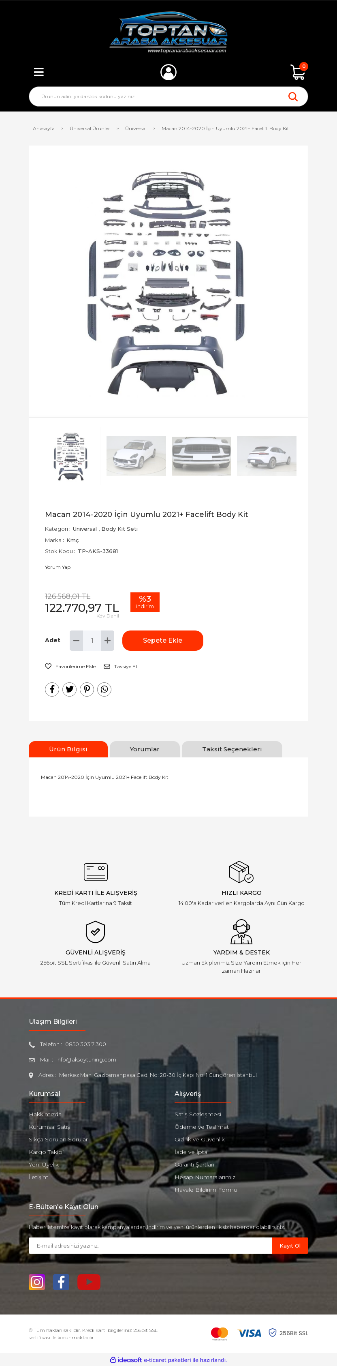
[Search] (168, 96)
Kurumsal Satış (49, 1126)
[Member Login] (168, 72)
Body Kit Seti (119, 528)
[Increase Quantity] (107, 640)
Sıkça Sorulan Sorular (58, 1139)
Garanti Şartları (194, 1164)
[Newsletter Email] (150, 1245)
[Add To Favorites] (70, 666)
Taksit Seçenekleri (232, 749)
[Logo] (168, 32)
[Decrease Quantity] (76, 640)
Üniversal (85, 528)
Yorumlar (145, 749)
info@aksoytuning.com (86, 1059)
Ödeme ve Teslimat (202, 1126)
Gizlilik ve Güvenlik (200, 1139)
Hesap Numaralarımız (205, 1177)
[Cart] (298, 72)
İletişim (39, 1177)
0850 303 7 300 (85, 1044)
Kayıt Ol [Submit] (290, 1245)
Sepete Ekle (162, 640)
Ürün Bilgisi (68, 749)
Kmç (72, 540)
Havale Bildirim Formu (206, 1189)
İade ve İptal (192, 1152)
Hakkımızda (45, 1114)
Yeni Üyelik (44, 1164)
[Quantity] (92, 640)
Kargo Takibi (46, 1152)
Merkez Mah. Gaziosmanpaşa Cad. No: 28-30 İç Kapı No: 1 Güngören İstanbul (158, 1075)
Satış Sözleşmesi (198, 1114)
